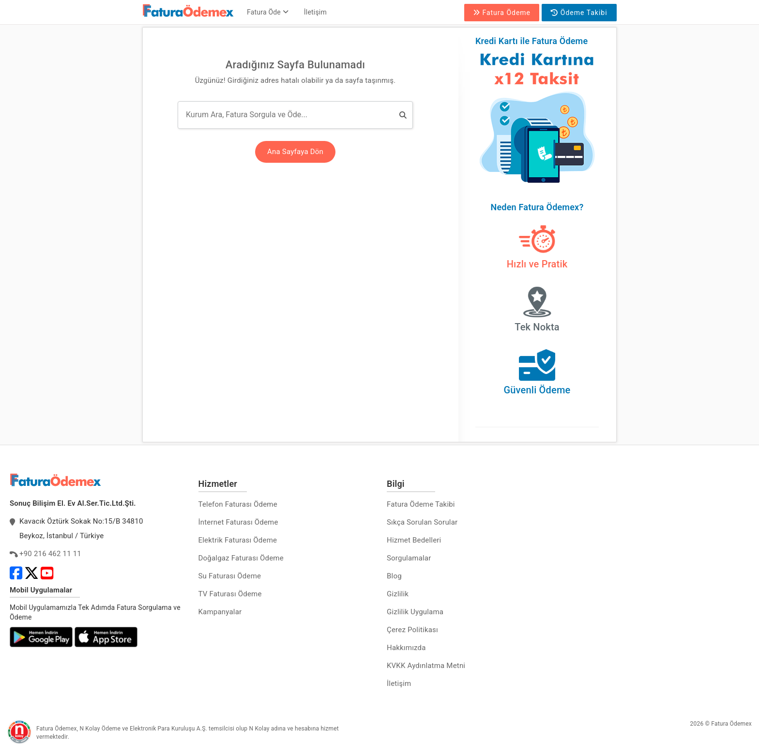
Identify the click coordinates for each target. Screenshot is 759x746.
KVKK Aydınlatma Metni (426, 665)
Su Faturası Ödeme (229, 576)
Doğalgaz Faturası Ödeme (241, 558)
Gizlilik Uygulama (415, 611)
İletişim (315, 12)
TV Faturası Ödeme (230, 594)
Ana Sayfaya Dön (295, 151)
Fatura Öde (267, 12)
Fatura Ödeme (502, 12)
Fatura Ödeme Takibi (421, 504)
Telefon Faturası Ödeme (237, 504)
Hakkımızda (406, 647)
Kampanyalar (220, 611)
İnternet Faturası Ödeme (238, 522)
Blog (394, 576)
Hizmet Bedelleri (414, 540)
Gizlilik (398, 594)
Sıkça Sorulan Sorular (422, 522)
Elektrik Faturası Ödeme (237, 540)
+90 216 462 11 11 (50, 553)
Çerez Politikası (412, 629)
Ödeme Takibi (579, 12)
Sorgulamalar (409, 558)
